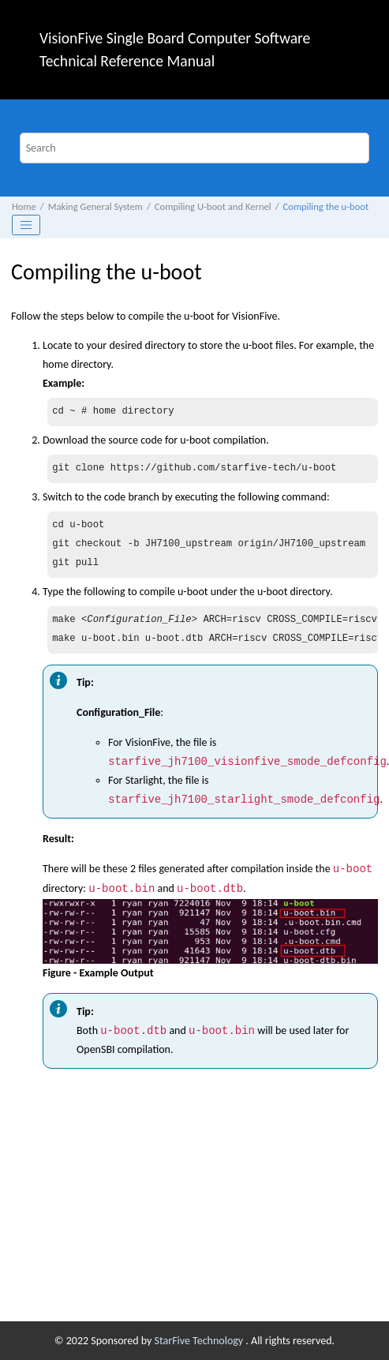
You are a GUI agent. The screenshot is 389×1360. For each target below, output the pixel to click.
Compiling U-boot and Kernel (213, 206)
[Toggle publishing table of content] (26, 225)
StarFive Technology (200, 1340)
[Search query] (195, 148)
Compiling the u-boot (326, 206)
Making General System (95, 206)
